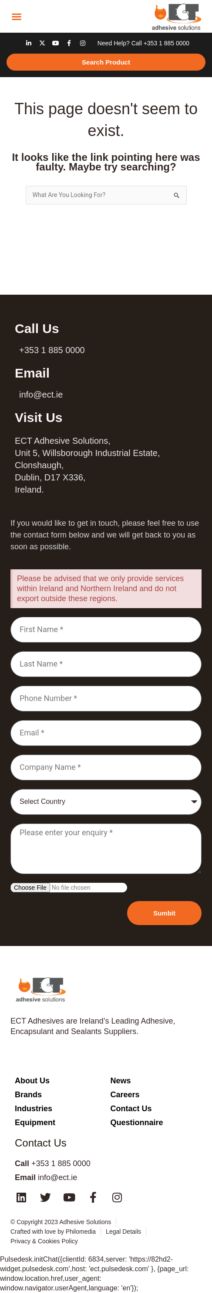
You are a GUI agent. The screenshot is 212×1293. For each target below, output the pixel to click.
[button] (16, 16)
